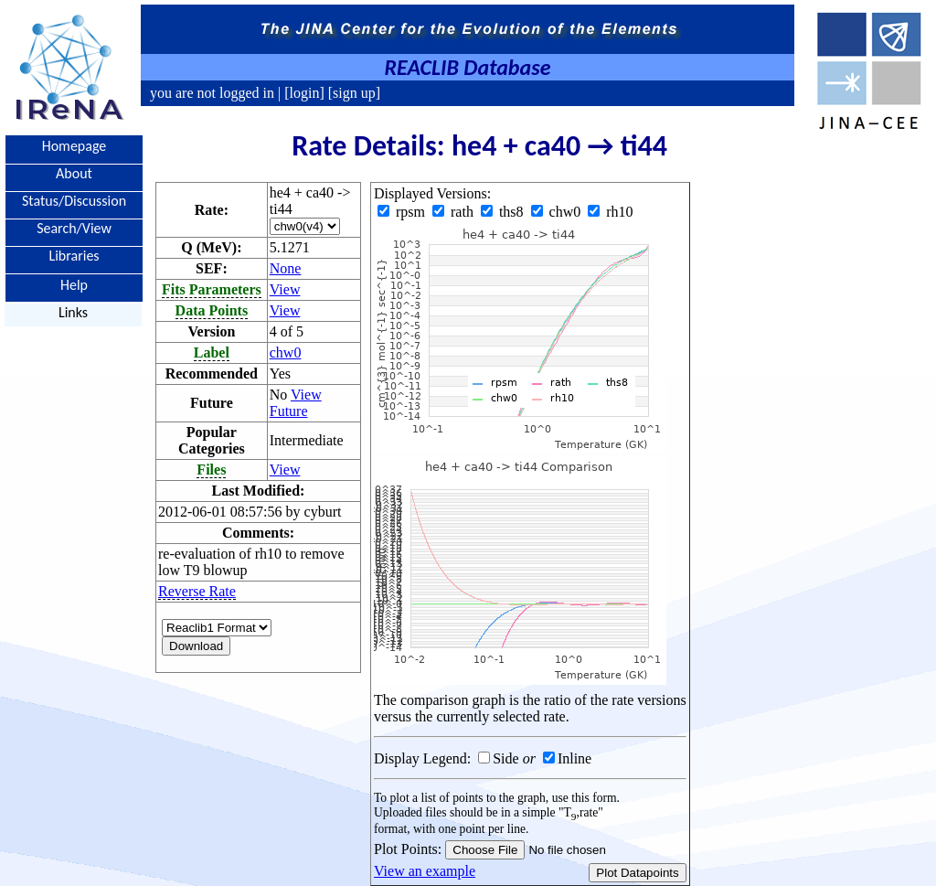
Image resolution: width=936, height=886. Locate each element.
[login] (304, 93)
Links (73, 312)
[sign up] (352, 93)
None (286, 268)
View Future (296, 403)
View (285, 289)
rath (454, 211)
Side (505, 758)
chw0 (286, 352)
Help (74, 284)
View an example (424, 871)
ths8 (504, 211)
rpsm (403, 211)
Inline (574, 758)
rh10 (610, 211)
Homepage (74, 146)
